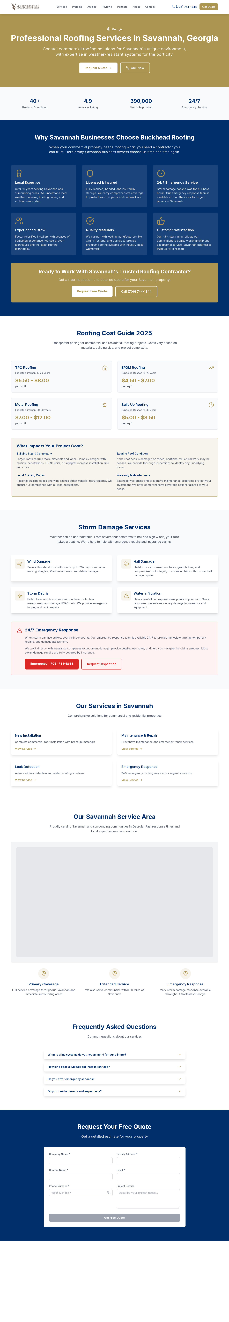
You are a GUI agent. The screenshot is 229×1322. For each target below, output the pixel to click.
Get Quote (209, 6)
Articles (91, 6)
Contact (150, 6)
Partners (122, 6)
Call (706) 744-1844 (136, 291)
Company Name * (59, 1154)
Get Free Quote (114, 1217)
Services (62, 6)
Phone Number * (59, 1186)
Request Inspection (101, 664)
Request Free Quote (92, 291)
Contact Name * (58, 1170)
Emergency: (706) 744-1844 (51, 663)
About (136, 6)
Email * (121, 1170)
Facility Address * (127, 1154)
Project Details (125, 1186)
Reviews (107, 6)
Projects (77, 6)
